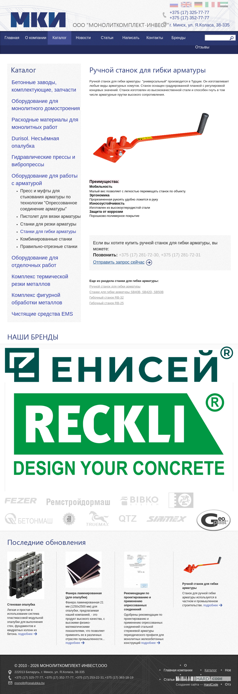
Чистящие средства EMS (42, 314)
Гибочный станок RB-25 (106, 303)
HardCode (211, 684)
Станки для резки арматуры (48, 224)
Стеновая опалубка (21, 604)
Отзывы (202, 47)
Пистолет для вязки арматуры (50, 216)
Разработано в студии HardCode (203, 678)
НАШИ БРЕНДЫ (33, 336)
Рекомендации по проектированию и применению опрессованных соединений (137, 601)
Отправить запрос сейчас (119, 262)
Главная (12, 38)
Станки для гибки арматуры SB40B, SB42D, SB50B (126, 292)
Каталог (59, 38)
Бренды (178, 38)
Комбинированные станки (46, 239)
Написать (130, 38)
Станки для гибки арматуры (48, 231)
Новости (83, 38)
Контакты (154, 38)
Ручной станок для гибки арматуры (114, 286)
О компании (35, 38)
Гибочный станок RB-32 (106, 297)
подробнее (25, 634)
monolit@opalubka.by (29, 683)
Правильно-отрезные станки (48, 246)
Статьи (107, 38)
